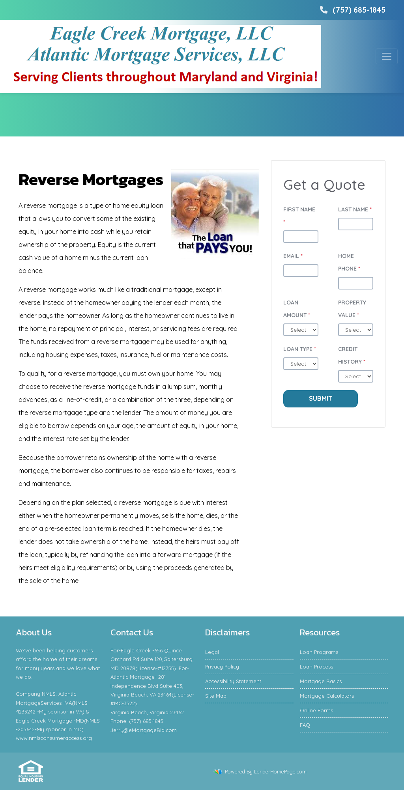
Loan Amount (296, 309)
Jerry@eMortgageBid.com (143, 730)
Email (293, 256)
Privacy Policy (222, 666)
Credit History (351, 355)
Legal (212, 652)
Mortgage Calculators (327, 696)
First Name (299, 216)
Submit (320, 398)
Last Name (355, 209)
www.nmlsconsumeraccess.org (54, 738)
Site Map (215, 696)
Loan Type (299, 349)
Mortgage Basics (321, 681)
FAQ (305, 725)
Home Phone (349, 262)
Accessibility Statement (233, 681)
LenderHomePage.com (280, 771)
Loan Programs (319, 652)
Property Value (352, 309)
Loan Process (316, 666)
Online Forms (316, 710)
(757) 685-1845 (351, 10)
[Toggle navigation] (387, 56)
